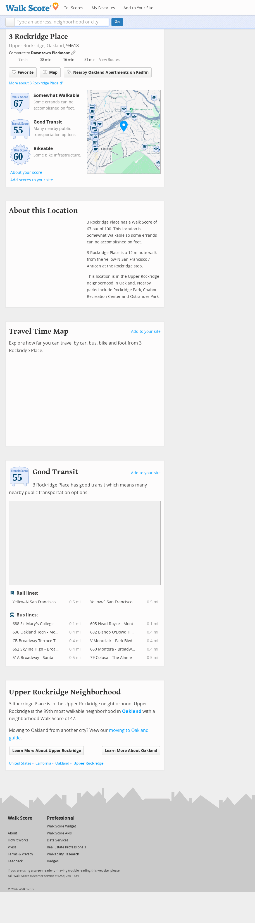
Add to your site (146, 331)
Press (12, 847)
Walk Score (20, 818)
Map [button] (50, 72)
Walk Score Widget (61, 826)
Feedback (15, 861)
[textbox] (61, 22)
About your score (26, 172)
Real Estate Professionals (66, 847)
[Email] (28, 826)
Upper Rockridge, (27, 45)
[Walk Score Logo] (32, 6)
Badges (53, 861)
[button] (10, 22)
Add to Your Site (138, 8)
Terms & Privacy (20, 854)
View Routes (109, 60)
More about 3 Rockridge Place (33, 83)
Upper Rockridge (88, 763)
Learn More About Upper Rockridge (46, 750)
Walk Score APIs (59, 833)
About (12, 833)
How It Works (18, 840)
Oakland (55, 45)
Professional (61, 818)
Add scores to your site (31, 180)
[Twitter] (11, 826)
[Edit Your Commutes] (73, 52)
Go (117, 22)
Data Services (57, 840)
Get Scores (73, 8)
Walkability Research (63, 854)
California (43, 763)
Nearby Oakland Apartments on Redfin (108, 72)
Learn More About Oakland (131, 750)
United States (20, 763)
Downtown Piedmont (51, 53)
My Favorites (103, 8)
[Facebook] (19, 826)
